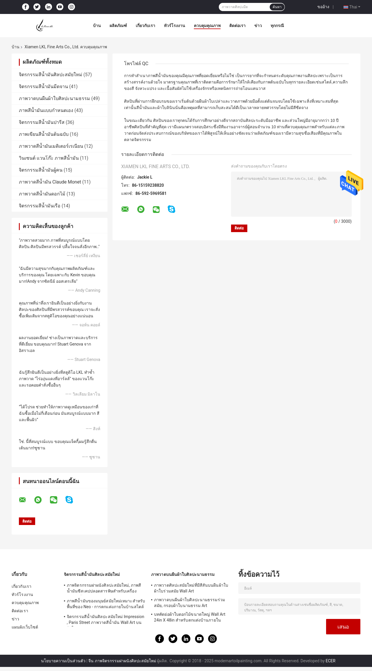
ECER (331, 660)
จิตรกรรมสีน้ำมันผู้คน (40, 170)
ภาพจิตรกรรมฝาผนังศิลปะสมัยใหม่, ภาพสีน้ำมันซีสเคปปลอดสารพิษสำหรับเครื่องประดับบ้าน (104, 589)
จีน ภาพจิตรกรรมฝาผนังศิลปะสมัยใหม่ (122, 660)
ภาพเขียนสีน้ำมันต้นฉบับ (44, 134)
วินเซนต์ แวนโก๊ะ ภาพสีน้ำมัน (49, 158)
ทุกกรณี (277, 25)
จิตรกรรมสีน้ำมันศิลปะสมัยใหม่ (50, 74)
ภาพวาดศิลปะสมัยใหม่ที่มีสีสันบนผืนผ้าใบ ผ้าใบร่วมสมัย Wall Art (191, 588)
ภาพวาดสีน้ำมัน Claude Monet (50, 182)
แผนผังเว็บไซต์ (25, 627)
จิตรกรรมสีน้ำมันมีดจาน (43, 86)
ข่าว (258, 25)
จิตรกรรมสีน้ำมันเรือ (39, 206)
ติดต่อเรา (237, 25)
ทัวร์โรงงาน (174, 25)
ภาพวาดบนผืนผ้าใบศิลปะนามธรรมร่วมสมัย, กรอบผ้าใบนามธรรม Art (189, 602)
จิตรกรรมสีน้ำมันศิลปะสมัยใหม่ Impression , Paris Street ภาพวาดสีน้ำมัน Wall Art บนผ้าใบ (105, 620)
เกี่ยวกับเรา (145, 25)
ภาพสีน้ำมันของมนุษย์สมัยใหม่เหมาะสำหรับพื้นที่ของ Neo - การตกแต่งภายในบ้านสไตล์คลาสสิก (106, 605)
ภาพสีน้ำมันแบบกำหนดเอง (46, 110)
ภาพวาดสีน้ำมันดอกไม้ (42, 194)
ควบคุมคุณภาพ (207, 25)
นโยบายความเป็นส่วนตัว (63, 660)
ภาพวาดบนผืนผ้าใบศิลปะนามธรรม (54, 98)
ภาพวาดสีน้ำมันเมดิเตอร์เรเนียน (51, 146)
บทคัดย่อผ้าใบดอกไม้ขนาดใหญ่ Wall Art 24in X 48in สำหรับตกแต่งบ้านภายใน (189, 617)
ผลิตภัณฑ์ (118, 25)
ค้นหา (277, 7)
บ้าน (97, 25)
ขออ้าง (323, 6)
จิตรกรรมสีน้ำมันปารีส (42, 122)
